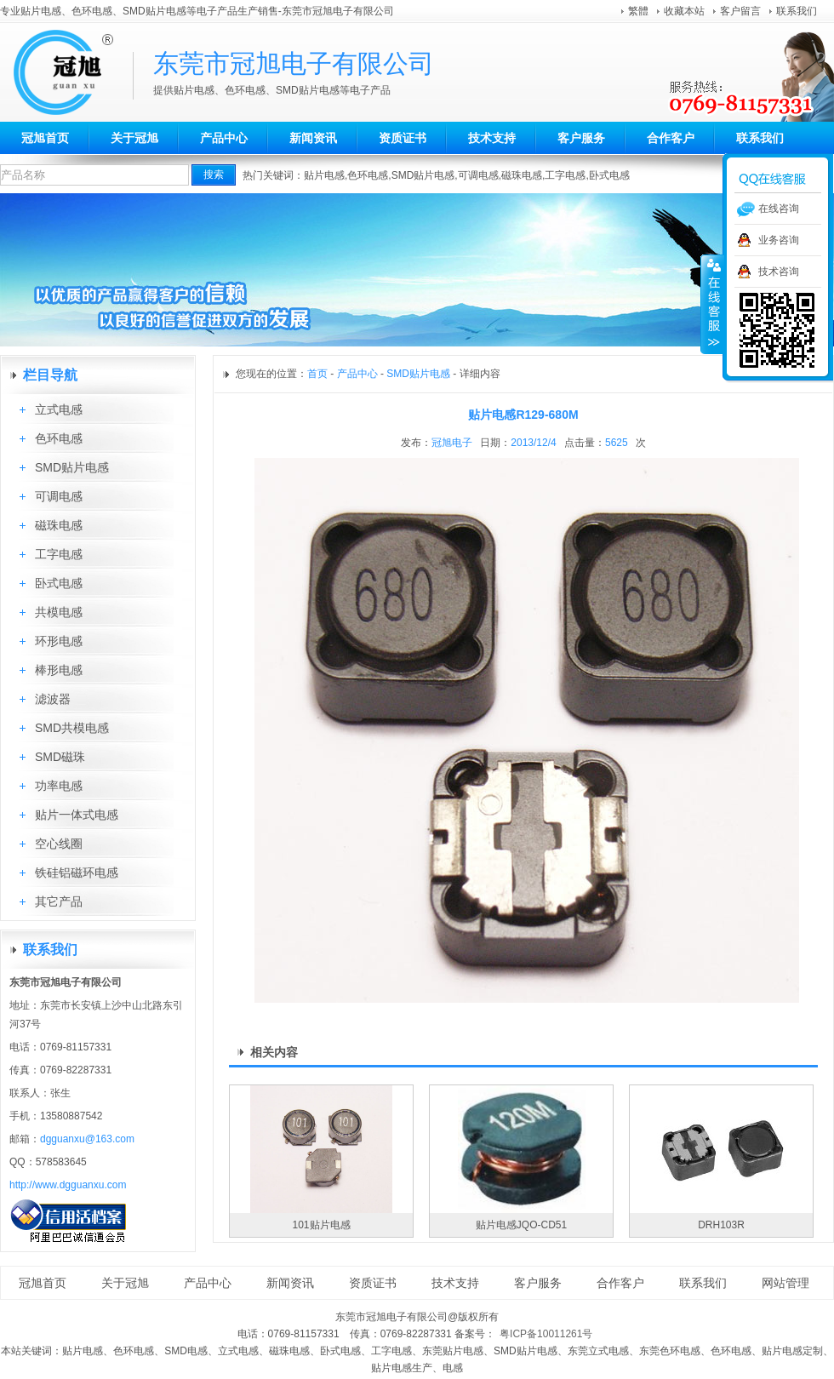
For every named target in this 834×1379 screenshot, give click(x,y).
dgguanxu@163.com (87, 1139)
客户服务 (581, 138)
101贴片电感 (321, 1225)
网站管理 (785, 1283)
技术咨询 (778, 272)
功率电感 (59, 785)
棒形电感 (59, 670)
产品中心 (224, 138)
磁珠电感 (521, 175)
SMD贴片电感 (423, 175)
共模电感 (59, 612)
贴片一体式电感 (76, 814)
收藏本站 (684, 11)
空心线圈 (59, 843)
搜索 (213, 174)
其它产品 (59, 901)
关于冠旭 (134, 138)
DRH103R (721, 1225)
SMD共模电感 (72, 728)
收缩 (712, 304)
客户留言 (740, 11)
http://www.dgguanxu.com (67, 1185)
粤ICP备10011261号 (546, 1334)
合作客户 (670, 138)
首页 (317, 374)
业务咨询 (778, 240)
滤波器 (53, 699)
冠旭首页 (45, 138)
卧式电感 (609, 175)
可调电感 (478, 175)
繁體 (638, 11)
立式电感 (59, 409)
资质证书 (402, 138)
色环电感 (367, 175)
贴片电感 (324, 175)
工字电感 (565, 175)
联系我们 (796, 11)
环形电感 (59, 641)
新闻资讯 (313, 138)
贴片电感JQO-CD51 (521, 1225)
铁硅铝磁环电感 (76, 872)
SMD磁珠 (60, 757)
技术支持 (492, 138)
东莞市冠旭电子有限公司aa (72, 72)
